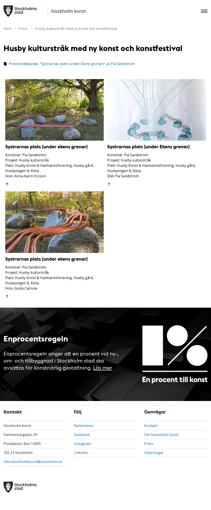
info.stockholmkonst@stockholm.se (33, 461)
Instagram (82, 443)
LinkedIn (81, 452)
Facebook (82, 434)
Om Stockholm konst (161, 434)
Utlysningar (154, 452)
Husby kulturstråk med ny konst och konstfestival (76, 28)
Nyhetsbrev (83, 425)
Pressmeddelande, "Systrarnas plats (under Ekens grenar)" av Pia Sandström (72, 63)
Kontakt (150, 425)
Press (23, 28)
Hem (7, 28)
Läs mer (102, 367)
